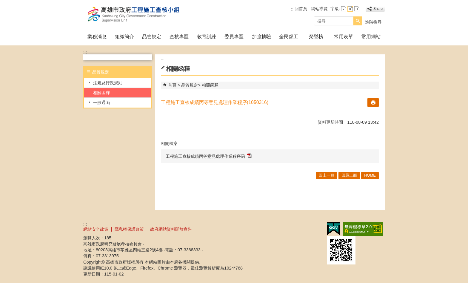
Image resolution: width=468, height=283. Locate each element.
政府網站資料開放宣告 (171, 229)
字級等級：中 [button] (350, 9)
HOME (370, 175)
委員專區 (234, 36)
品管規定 (151, 36)
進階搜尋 (373, 22)
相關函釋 (101, 92)
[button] (357, 20)
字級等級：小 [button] (343, 8)
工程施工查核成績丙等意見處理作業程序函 (209, 156)
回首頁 (301, 8)
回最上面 (349, 175)
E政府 (333, 228)
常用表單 (343, 36)
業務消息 (97, 36)
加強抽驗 (261, 36)
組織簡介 (124, 36)
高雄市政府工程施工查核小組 (133, 14)
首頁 (172, 85)
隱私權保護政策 (129, 229)
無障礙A (363, 229)
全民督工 (288, 36)
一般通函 (101, 102)
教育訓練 (206, 36)
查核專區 (179, 36)
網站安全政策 (95, 229)
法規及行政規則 (107, 82)
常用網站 (371, 36)
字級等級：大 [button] (356, 8)
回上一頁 (326, 175)
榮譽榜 (316, 36)
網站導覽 (319, 8)
